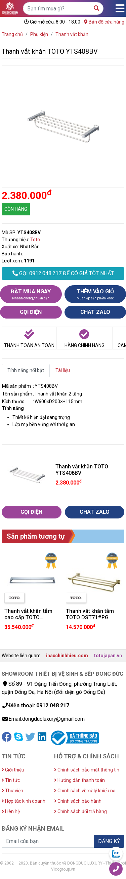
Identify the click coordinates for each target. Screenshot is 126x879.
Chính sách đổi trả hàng (80, 811)
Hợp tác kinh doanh (23, 801)
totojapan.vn (108, 655)
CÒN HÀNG (15, 209)
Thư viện (12, 790)
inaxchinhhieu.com (67, 655)
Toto (35, 239)
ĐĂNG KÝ (109, 841)
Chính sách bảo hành (77, 801)
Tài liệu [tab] (62, 370)
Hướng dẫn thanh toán (79, 780)
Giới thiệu (13, 769)
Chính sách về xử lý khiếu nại (85, 790)
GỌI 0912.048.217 (63, 273)
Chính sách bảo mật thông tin (86, 769)
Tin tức (11, 780)
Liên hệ (11, 811)
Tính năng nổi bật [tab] (25, 370)
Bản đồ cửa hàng (104, 22)
